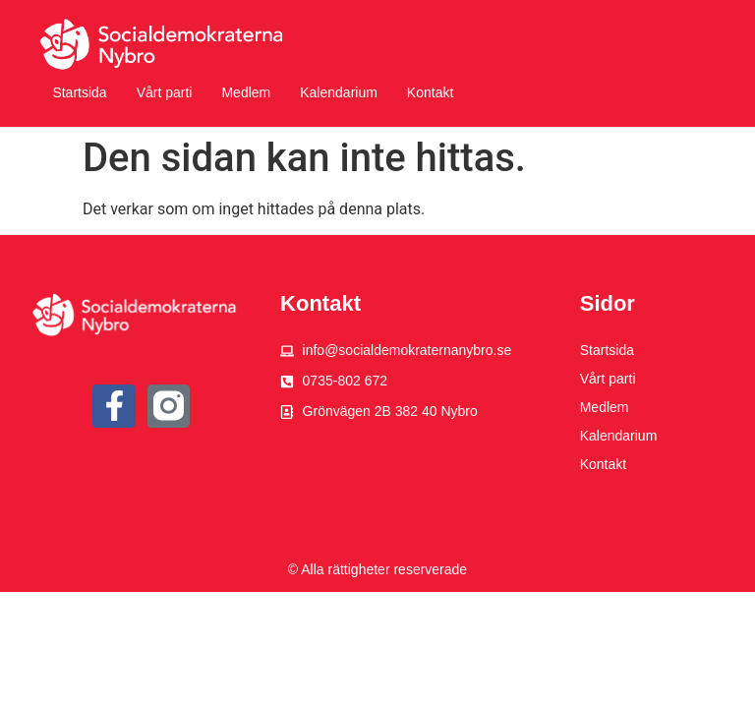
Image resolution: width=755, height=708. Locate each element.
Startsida (79, 92)
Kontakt (430, 92)
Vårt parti (165, 92)
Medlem (245, 92)
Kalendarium (339, 92)
